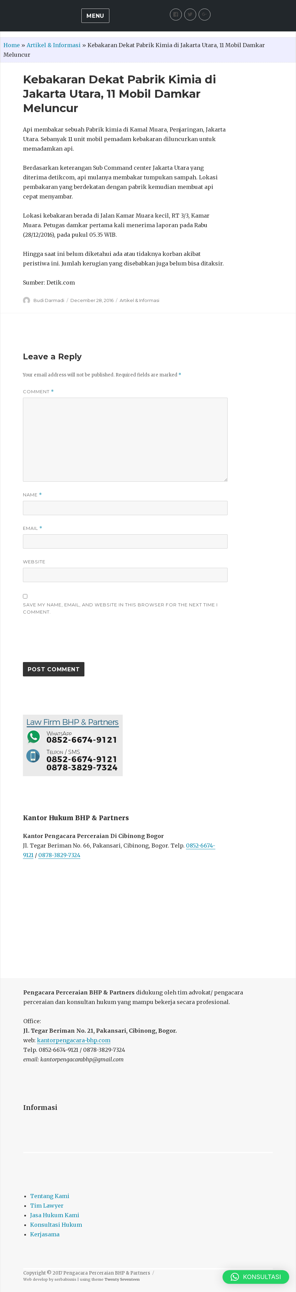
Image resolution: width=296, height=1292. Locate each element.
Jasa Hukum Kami (54, 1215)
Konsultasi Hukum (56, 1224)
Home (11, 45)
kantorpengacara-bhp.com (73, 1040)
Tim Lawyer (47, 1205)
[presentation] (75, 642)
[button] (256, 1277)
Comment (38, 392)
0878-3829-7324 (59, 855)
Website (34, 561)
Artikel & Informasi (54, 45)
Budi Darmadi (48, 300)
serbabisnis (65, 1279)
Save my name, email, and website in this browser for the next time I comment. (120, 608)
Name (32, 495)
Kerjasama (44, 1234)
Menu (95, 16)
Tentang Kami (49, 1196)
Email (32, 528)
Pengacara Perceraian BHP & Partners (106, 1273)
